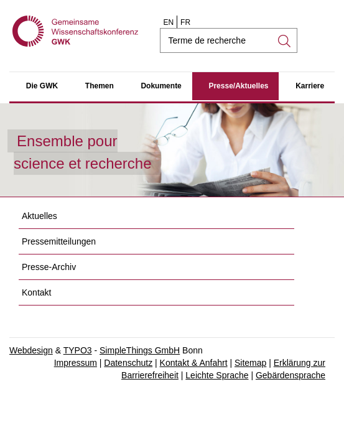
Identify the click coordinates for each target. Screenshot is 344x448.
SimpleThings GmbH (140, 350)
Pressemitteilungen (59, 241)
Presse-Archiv (49, 267)
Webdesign (31, 350)
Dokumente (161, 86)
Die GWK (42, 86)
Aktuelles (39, 216)
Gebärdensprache (290, 375)
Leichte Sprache (216, 375)
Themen (99, 86)
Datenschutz (128, 363)
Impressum (75, 363)
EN (168, 22)
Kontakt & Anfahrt (194, 363)
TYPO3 (77, 350)
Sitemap (250, 363)
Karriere (309, 86)
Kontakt (36, 292)
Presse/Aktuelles (238, 86)
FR (185, 22)
